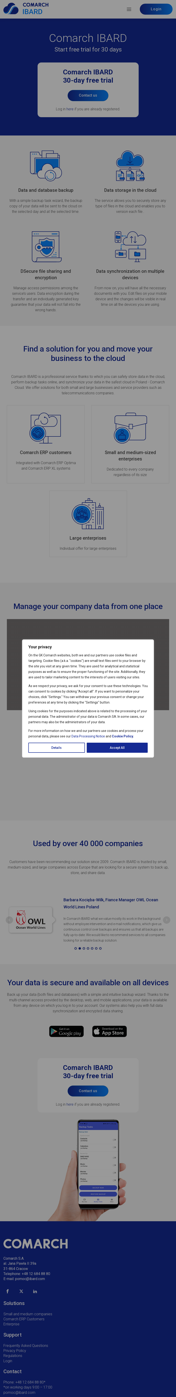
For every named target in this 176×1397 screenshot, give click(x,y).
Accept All (117, 748)
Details (56, 748)
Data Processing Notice (88, 736)
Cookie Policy (122, 736)
